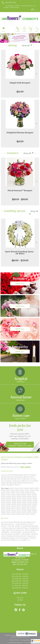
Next (37, 73)
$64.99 (20, 91)
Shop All (26, 45)
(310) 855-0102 (10, 2)
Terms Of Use (14, 640)
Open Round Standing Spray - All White (20, 252)
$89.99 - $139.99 (20, 260)
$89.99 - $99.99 (20, 199)
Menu (3, 31)
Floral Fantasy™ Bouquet (20, 190)
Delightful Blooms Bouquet (20, 132)
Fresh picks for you (20, 432)
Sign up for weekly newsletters (20, 445)
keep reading (25, 467)
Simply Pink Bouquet (20, 83)
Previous (3, 73)
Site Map (28, 642)
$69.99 (20, 141)
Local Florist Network (16, 642)
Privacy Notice (25, 640)
